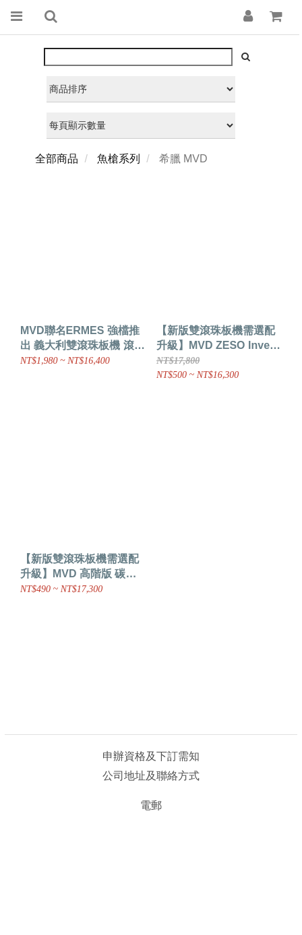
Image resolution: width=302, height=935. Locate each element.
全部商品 (56, 158)
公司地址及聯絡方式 (151, 775)
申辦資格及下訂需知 (151, 756)
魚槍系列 (118, 158)
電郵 (151, 805)
